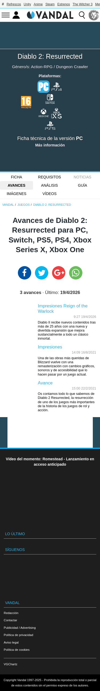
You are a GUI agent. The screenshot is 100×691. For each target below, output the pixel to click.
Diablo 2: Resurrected (50, 56)
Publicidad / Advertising (20, 627)
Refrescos (14, 4)
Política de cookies (17, 649)
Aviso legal (11, 642)
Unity (27, 4)
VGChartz (10, 664)
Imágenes (16, 194)
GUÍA (82, 185)
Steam (50, 4)
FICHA (16, 177)
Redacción (11, 613)
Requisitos (49, 177)
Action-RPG (42, 66)
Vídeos (49, 194)
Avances (16, 185)
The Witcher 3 (83, 4)
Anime (38, 4)
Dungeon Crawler (72, 66)
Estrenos (63, 4)
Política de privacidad (18, 635)
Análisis (49, 185)
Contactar (10, 620)
